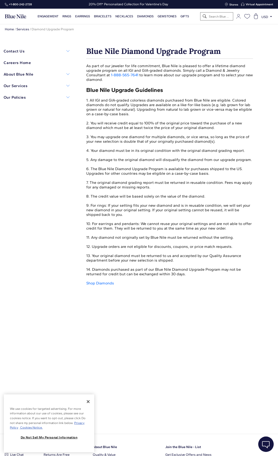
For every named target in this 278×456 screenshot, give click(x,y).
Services (22, 29)
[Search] (205, 16)
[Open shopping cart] (255, 16)
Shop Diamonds (100, 283)
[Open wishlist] (247, 16)
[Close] (88, 401)
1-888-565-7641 (124, 75)
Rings (66, 16)
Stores (233, 4)
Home (9, 29)
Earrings (82, 16)
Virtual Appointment (259, 4)
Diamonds (145, 16)
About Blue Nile (105, 447)
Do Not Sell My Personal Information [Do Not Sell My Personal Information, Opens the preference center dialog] (49, 437)
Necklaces (124, 16)
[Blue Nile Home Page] (15, 16)
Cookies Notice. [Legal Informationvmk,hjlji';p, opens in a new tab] (31, 427)
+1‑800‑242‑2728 (20, 4)
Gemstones (167, 16)
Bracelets (103, 16)
